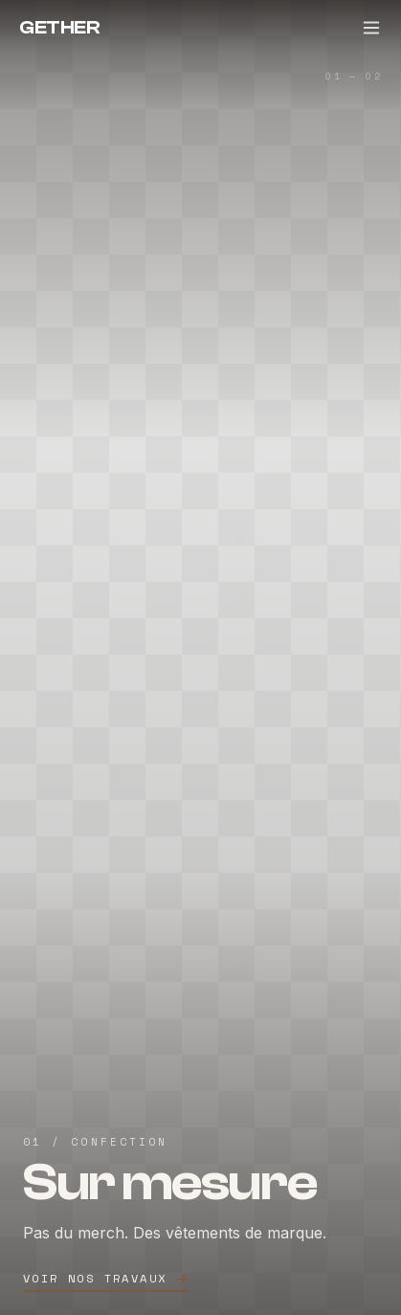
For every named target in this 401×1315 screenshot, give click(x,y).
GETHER (59, 27)
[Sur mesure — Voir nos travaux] (200, 657)
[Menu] (371, 27)
